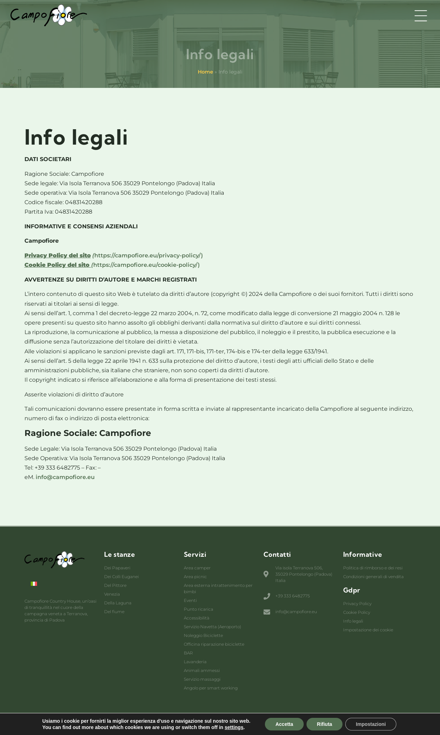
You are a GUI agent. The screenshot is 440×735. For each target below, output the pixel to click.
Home (205, 72)
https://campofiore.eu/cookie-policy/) (112, 265)
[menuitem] (34, 583)
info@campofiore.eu (65, 477)
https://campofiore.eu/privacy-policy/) (113, 255)
